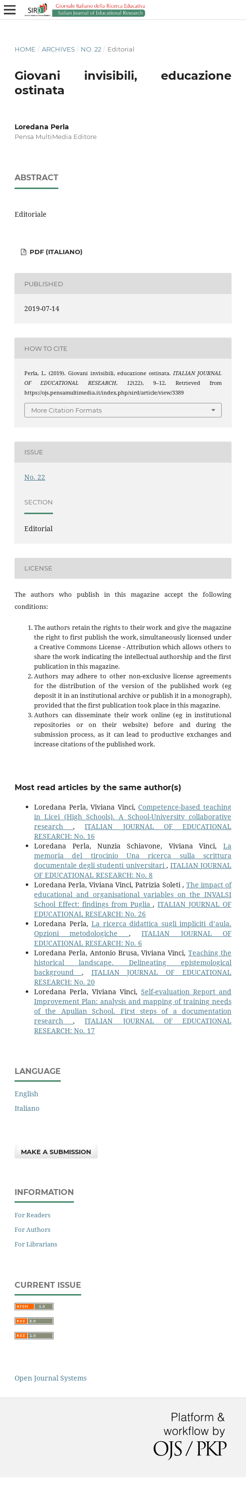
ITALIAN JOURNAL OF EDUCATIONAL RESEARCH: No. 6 (132, 938)
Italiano (27, 1108)
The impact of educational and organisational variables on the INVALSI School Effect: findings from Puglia (132, 894)
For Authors (33, 1229)
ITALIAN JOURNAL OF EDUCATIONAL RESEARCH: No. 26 (132, 908)
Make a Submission (56, 1152)
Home (25, 49)
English (26, 1093)
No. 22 (91, 49)
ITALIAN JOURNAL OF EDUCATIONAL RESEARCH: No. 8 (132, 870)
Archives (58, 49)
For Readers (33, 1214)
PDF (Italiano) (55, 252)
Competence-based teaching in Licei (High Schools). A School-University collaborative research (132, 816)
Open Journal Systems (51, 1378)
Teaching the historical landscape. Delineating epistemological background (132, 962)
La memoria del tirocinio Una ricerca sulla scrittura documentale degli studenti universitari (132, 855)
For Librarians (36, 1244)
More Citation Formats (66, 410)
